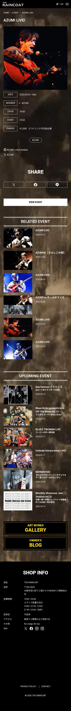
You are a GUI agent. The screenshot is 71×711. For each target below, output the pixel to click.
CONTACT (46, 686)
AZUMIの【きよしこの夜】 (51, 252)
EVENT (15, 13)
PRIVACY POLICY (28, 686)
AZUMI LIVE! (43, 274)
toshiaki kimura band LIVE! (51, 450)
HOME (6, 13)
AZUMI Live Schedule (17, 150)
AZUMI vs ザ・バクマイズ (50, 297)
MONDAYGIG (52, 474)
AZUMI (35, 140)
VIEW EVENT (35, 202)
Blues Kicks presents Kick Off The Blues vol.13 (52, 411)
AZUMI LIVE (42, 230)
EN (62, 4)
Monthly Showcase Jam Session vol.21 (52, 498)
